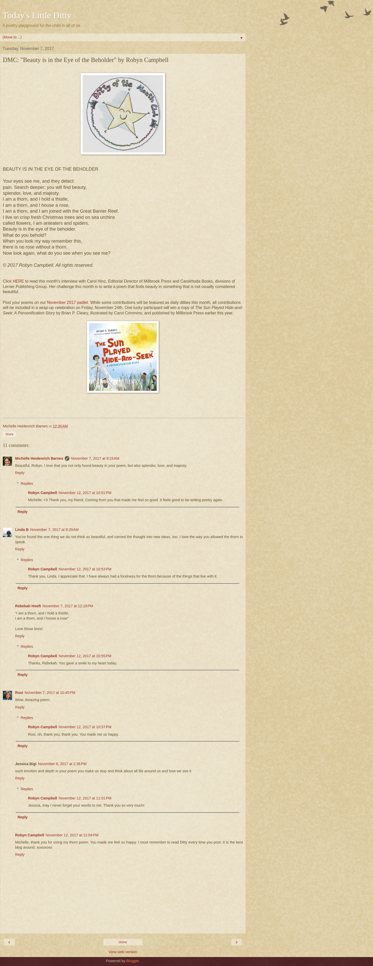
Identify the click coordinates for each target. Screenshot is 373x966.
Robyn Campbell (42, 493)
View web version (123, 952)
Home (123, 942)
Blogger (132, 961)
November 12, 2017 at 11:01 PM (85, 798)
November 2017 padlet (67, 302)
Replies (27, 483)
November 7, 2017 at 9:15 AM (95, 458)
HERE (18, 281)
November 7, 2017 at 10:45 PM (50, 693)
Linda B (22, 530)
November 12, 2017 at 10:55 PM (85, 656)
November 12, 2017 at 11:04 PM (72, 835)
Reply (20, 473)
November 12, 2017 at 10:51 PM (85, 493)
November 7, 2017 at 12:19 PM (67, 606)
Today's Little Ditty (37, 15)
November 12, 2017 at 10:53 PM (85, 569)
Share (9, 434)
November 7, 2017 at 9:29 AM (54, 530)
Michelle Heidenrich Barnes (39, 458)
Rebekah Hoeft (28, 606)
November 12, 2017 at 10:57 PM (85, 727)
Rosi (19, 693)
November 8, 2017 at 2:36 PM (62, 764)
